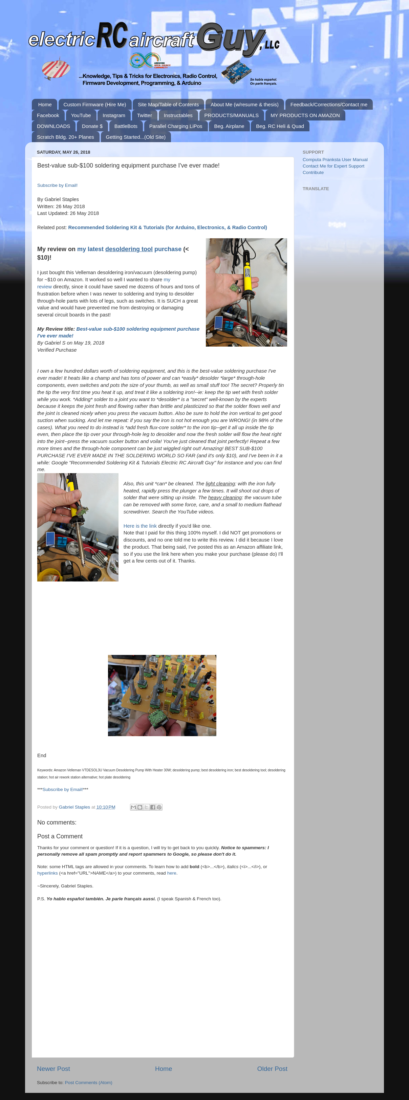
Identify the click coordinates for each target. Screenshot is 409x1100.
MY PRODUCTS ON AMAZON (305, 115)
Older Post (272, 1068)
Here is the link (140, 526)
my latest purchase (129, 249)
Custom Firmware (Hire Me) (95, 104)
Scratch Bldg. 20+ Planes (65, 137)
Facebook (48, 115)
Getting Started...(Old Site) (136, 137)
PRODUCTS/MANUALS (231, 115)
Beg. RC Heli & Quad (280, 126)
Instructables (178, 115)
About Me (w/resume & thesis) (245, 104)
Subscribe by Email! (57, 185)
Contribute (313, 172)
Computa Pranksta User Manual (335, 159)
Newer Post (53, 1068)
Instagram (114, 115)
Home (45, 104)
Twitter (144, 115)
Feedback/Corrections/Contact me (329, 104)
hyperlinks (47, 873)
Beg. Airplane (229, 126)
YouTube (81, 115)
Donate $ (92, 126)
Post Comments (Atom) (88, 1082)
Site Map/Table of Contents (168, 104)
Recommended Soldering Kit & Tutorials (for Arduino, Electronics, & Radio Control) (167, 227)
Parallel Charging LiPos (175, 126)
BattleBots (125, 126)
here (171, 873)
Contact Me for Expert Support (333, 166)
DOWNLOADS (53, 126)
